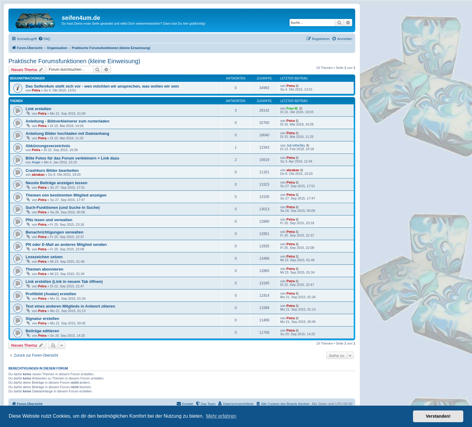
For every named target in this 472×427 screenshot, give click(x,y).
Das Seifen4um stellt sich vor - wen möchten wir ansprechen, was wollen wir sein (102, 86)
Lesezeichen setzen (44, 257)
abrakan (38, 174)
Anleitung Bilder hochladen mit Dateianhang (67, 133)
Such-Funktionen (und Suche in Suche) (63, 207)
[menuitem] (44, 38)
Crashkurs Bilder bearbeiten (52, 170)
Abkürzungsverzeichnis (48, 146)
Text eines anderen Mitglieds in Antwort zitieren (70, 306)
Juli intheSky (296, 145)
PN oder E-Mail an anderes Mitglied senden (66, 244)
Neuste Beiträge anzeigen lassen (56, 183)
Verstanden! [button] (438, 416)
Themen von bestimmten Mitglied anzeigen (66, 195)
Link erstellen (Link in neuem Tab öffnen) (64, 281)
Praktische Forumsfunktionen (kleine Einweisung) (74, 61)
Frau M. (292, 108)
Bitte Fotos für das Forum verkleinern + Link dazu (72, 158)
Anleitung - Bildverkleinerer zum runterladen (67, 121)
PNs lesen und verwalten (49, 220)
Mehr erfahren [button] (221, 416)
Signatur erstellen (42, 318)
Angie (36, 162)
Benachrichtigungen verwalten (54, 232)
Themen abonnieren (44, 269)
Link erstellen (38, 109)
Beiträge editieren (42, 331)
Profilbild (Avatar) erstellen (51, 294)
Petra (36, 90)
